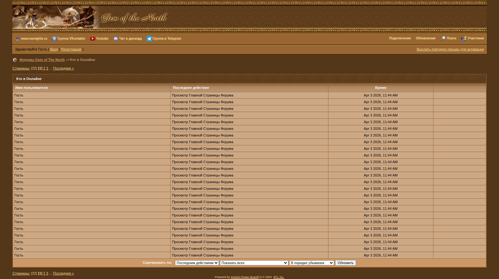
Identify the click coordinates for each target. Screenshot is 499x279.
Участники (475, 38)
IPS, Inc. (278, 277)
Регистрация (71, 49)
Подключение (400, 38)
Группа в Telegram (167, 38)
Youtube (102, 38)
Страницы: (21, 68)
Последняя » (63, 68)
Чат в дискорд (130, 38)
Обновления (426, 38)
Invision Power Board (244, 277)
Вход (54, 49)
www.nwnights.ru (34, 38)
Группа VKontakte (71, 38)
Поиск (451, 38)
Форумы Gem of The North (42, 60)
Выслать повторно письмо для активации (450, 49)
